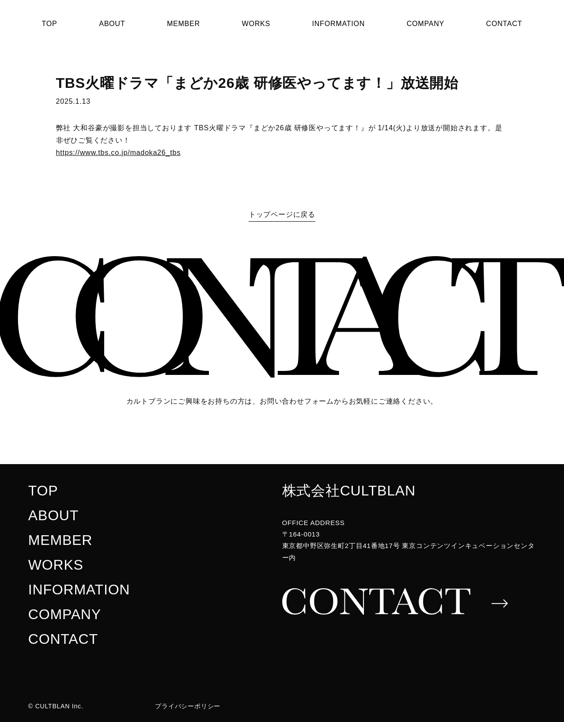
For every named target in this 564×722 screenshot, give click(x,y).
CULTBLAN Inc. (59, 706)
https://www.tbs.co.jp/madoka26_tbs (118, 152)
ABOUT (112, 23)
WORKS (256, 23)
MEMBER (183, 23)
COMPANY (425, 23)
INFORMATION (338, 23)
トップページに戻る (282, 214)
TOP (49, 23)
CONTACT (504, 23)
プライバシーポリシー (187, 706)
